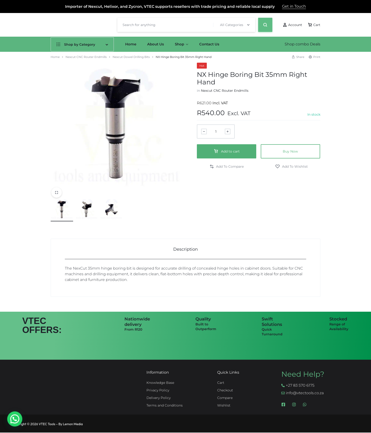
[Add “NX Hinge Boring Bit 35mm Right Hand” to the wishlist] (291, 166)
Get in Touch (294, 6)
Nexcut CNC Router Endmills (86, 57)
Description (185, 249)
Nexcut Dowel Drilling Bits (131, 57)
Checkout (225, 390)
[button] (226, 166)
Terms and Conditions (164, 405)
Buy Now (290, 151)
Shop (181, 44)
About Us (155, 44)
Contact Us (209, 44)
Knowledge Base (160, 383)
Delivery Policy (158, 398)
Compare (225, 398)
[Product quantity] (216, 131)
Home (130, 44)
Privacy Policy (157, 390)
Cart (220, 383)
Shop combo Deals (302, 44)
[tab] (185, 249)
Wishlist (223, 405)
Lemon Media (73, 424)
